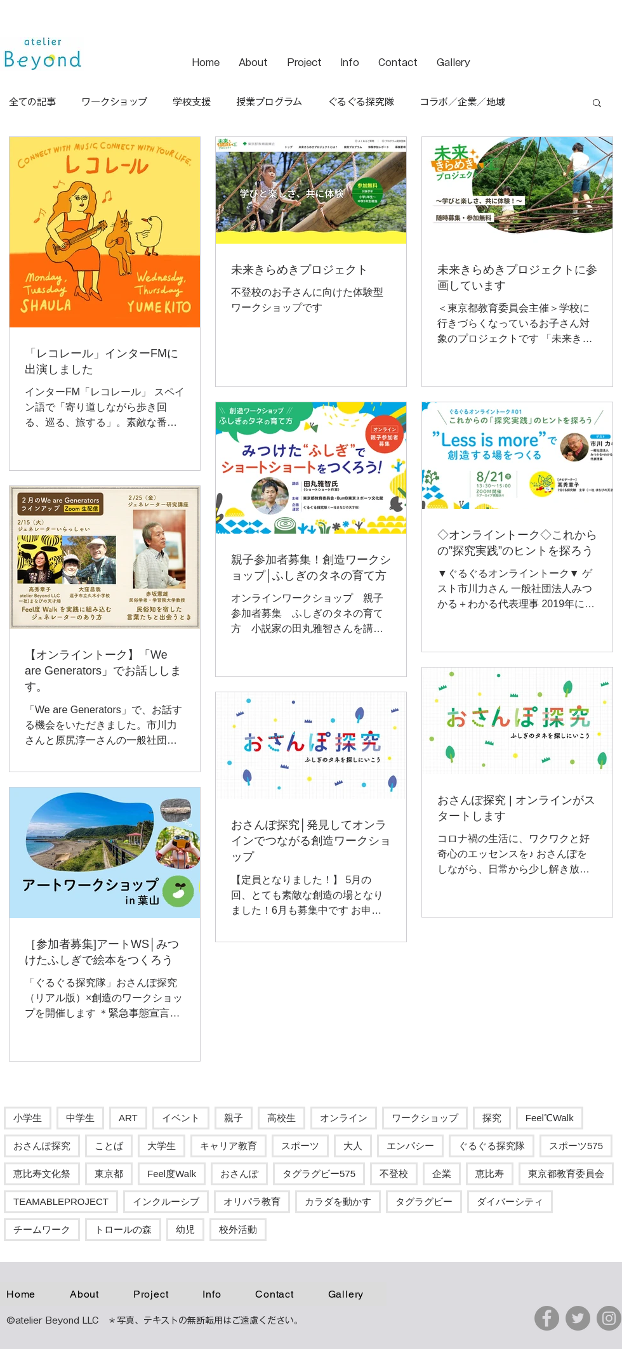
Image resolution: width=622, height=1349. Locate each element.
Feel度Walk (171, 1173)
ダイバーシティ (510, 1201)
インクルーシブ (166, 1201)
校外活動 (238, 1229)
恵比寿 (489, 1173)
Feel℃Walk (550, 1117)
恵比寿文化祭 (41, 1173)
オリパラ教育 (252, 1201)
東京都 (109, 1173)
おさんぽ (239, 1173)
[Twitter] (578, 1318)
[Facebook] (546, 1318)
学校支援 (192, 102)
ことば (109, 1145)
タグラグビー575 (318, 1173)
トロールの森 (123, 1229)
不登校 (394, 1173)
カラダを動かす (338, 1201)
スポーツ (300, 1145)
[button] (597, 103)
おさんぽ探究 (41, 1145)
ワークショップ (114, 102)
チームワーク (41, 1229)
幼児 (185, 1229)
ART (128, 1117)
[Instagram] (609, 1318)
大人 (352, 1145)
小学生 (27, 1117)
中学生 (80, 1117)
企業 (441, 1173)
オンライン (343, 1117)
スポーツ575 (576, 1145)
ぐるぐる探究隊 (361, 102)
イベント (181, 1117)
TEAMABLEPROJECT (61, 1201)
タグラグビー (424, 1201)
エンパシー (410, 1145)
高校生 (281, 1117)
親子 (233, 1117)
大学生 (161, 1145)
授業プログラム (269, 102)
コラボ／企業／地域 (462, 102)
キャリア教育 (228, 1145)
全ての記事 (32, 102)
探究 (491, 1117)
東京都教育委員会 (566, 1173)
